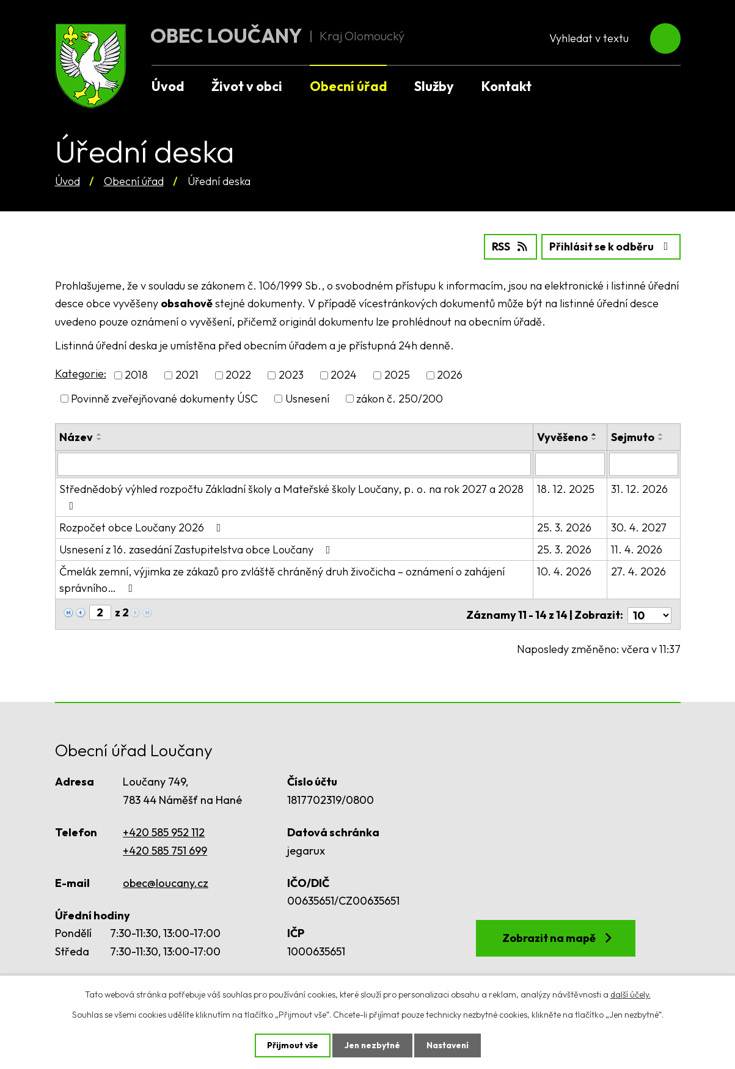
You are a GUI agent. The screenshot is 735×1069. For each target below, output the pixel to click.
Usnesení (307, 398)
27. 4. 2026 (638, 571)
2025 (397, 375)
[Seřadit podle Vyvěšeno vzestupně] (595, 433)
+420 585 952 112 (164, 830)
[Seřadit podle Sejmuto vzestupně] (661, 433)
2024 (344, 375)
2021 (187, 375)
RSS (506, 246)
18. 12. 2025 (566, 488)
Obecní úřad (134, 181)
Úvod (67, 181)
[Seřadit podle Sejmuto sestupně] (661, 438)
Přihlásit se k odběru (609, 246)
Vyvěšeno (563, 436)
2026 (450, 375)
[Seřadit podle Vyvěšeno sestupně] (595, 438)
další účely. (630, 993)
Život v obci (246, 86)
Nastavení (448, 1045)
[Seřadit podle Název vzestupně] (99, 433)
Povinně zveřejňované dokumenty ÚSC (164, 398)
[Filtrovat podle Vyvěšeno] (570, 463)
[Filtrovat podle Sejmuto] (643, 463)
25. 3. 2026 (565, 527)
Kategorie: (80, 374)
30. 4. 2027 (639, 527)
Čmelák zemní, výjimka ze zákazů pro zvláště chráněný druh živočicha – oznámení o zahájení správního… (282, 579)
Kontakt (506, 86)
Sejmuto (632, 436)
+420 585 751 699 (165, 848)
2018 (136, 375)
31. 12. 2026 (639, 488)
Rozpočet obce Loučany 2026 (142, 527)
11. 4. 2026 (636, 549)
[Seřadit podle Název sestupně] (99, 438)
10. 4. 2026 (565, 571)
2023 (291, 375)
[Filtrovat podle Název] (294, 463)
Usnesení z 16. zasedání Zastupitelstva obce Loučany (197, 549)
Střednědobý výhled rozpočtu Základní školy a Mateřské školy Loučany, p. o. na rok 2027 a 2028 (291, 496)
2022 (238, 375)
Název (76, 436)
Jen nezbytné (372, 1045)
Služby (434, 86)
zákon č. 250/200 (399, 398)
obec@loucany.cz (165, 880)
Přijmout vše (291, 1045)
